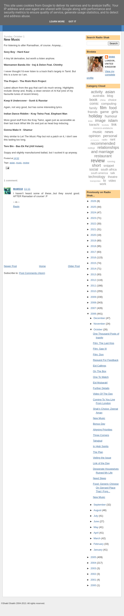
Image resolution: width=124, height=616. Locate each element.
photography (95, 140)
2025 (94, 206)
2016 (94, 257)
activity (97, 92)
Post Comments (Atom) (32, 273)
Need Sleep (99, 478)
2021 (94, 229)
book (93, 100)
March (97, 538)
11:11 (27, 188)
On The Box (99, 371)
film (103, 107)
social (93, 169)
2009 (94, 296)
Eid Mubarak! (100, 382)
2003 (94, 568)
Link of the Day (101, 463)
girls (115, 112)
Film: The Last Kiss (103, 343)
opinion (95, 136)
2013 (94, 274)
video (112, 180)
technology (96, 177)
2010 (94, 291)
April (96, 532)
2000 (94, 585)
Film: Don (98, 354)
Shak (112, 57)
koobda (105, 125)
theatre (112, 176)
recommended (103, 143)
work (103, 184)
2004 (94, 562)
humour (111, 116)
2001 (94, 579)
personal (110, 136)
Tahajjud (97, 440)
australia (98, 95)
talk (113, 173)
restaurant (103, 156)
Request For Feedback (105, 360)
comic (94, 103)
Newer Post (10, 266)
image (100, 120)
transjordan (95, 181)
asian (12, 163)
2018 (94, 246)
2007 (94, 308)
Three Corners (101, 435)
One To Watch (101, 377)
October (98, 329)
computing (108, 103)
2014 (94, 268)
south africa (109, 169)
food (113, 108)
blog (110, 96)
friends (92, 112)
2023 (94, 218)
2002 (94, 573)
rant (112, 139)
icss (90, 121)
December (100, 318)
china (103, 100)
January (98, 549)
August (98, 510)
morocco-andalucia (103, 128)
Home (42, 266)
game (104, 112)
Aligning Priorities (102, 429)
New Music (12, 39)
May (96, 527)
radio (104, 139)
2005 (94, 557)
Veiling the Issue (102, 457)
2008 (94, 302)
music (19, 163)
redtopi (91, 148)
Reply (16, 206)
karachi (94, 124)
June (97, 521)
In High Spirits (100, 446)
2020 (94, 235)
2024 (94, 212)
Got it (72, 21)
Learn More (57, 21)
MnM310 (18, 188)
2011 (94, 285)
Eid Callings (99, 365)
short (96, 165)
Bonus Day (99, 423)
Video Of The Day (103, 393)
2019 (94, 240)
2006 (94, 313)
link (114, 124)
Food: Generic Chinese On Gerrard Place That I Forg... (106, 487)
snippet (108, 165)
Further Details (101, 388)
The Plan (98, 452)
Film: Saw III (100, 348)
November (100, 323)
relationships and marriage (105, 149)
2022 (94, 223)
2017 (94, 251)
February (99, 543)
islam (113, 120)
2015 (94, 263)
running (111, 161)
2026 (94, 201)
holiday (95, 116)
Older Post (74, 266)
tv (104, 180)
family (93, 108)
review (26, 163)
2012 (94, 280)
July (96, 515)
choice (112, 99)
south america (99, 173)
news (109, 132)
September (100, 504)
